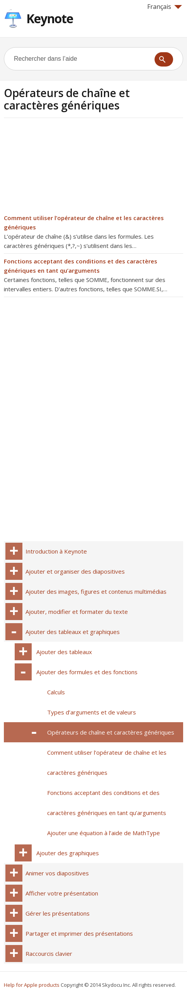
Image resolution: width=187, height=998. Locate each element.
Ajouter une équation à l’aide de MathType (103, 833)
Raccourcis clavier (49, 953)
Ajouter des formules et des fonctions (87, 672)
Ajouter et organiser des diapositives (75, 571)
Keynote (49, 18)
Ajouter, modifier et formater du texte (77, 611)
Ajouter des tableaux (64, 652)
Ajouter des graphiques (67, 853)
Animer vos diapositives (57, 873)
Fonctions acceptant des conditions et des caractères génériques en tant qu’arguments (106, 803)
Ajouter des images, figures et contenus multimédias (96, 591)
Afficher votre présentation (62, 893)
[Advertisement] (69, 168)
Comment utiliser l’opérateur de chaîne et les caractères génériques (107, 762)
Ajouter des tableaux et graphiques (73, 632)
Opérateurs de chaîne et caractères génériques (110, 732)
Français (164, 6)
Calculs (56, 692)
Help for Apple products (32, 984)
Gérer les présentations (58, 913)
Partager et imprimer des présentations (79, 933)
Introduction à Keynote (56, 551)
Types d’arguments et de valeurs (91, 712)
